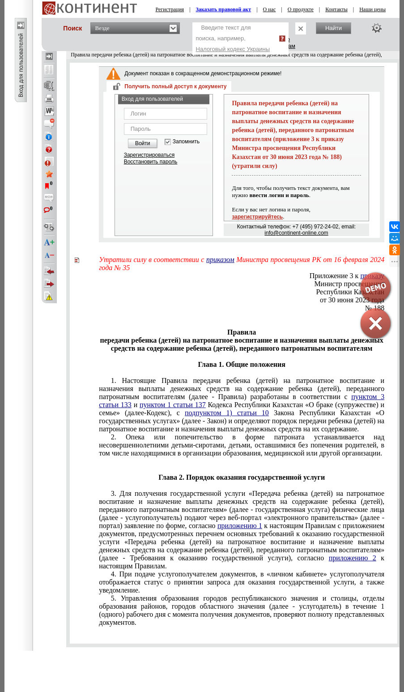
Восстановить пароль (151, 162)
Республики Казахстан (350, 292)
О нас (269, 9)
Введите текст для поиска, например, (233, 38)
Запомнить (186, 142)
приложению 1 (239, 525)
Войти (142, 143)
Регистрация (170, 9)
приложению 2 (352, 558)
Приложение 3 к (347, 275)
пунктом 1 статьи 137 (173, 404)
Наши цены (372, 9)
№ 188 (374, 308)
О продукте (301, 9)
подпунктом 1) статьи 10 (227, 413)
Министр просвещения (349, 284)
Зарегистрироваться (149, 155)
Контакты (336, 9)
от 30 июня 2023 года (352, 300)
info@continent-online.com (296, 233)
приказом (220, 259)
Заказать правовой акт (223, 9)
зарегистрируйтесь (257, 217)
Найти (333, 28)
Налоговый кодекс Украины (233, 49)
